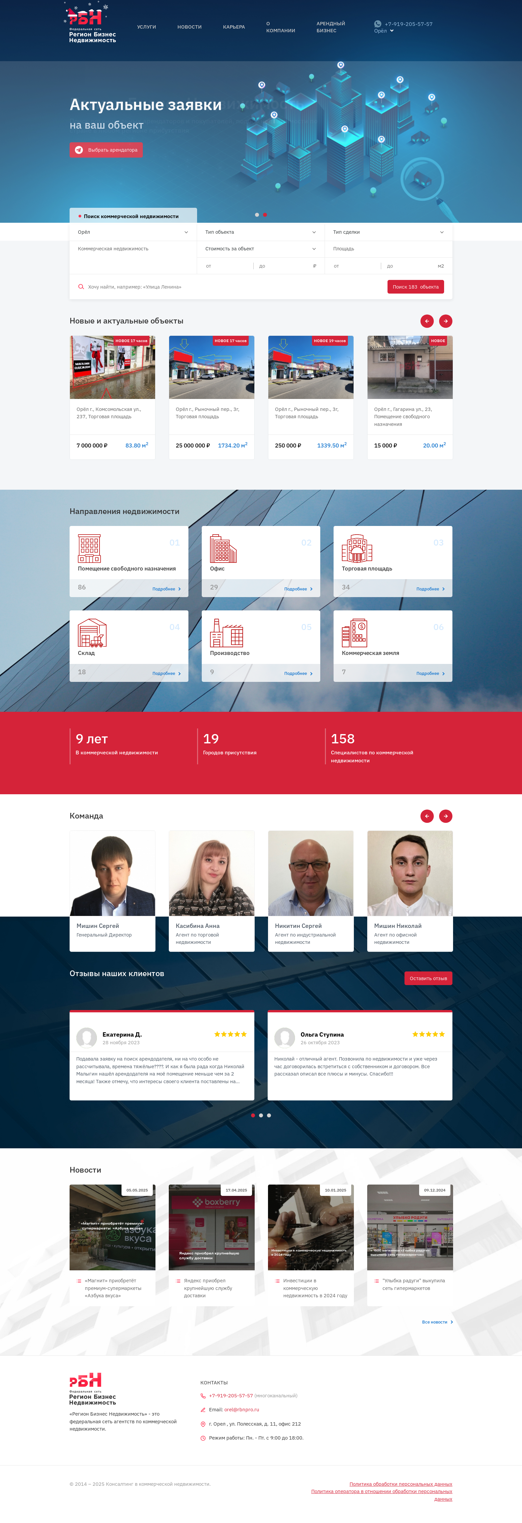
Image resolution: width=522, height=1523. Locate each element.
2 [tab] (260, 1114)
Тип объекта (219, 232)
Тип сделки (346, 232)
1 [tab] (252, 1114)
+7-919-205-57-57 (399, 30)
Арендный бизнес (319, 31)
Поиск (416, 287)
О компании (265, 31)
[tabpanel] (261, 111)
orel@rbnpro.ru (241, 1409)
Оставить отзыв (428, 978)
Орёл (84, 232)
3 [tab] (268, 1114)
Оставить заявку (94, 152)
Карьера (226, 31)
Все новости (437, 1322)
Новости (191, 31)
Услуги (158, 31)
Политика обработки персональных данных (401, 1484)
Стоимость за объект (229, 248)
